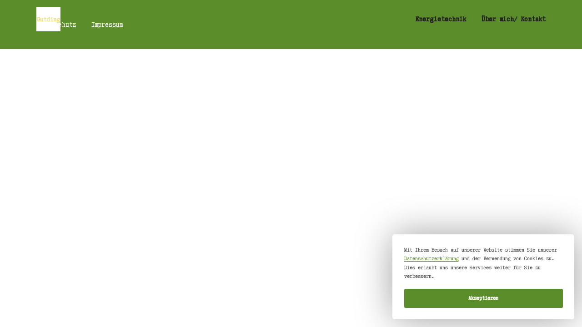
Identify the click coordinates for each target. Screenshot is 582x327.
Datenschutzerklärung (431, 258)
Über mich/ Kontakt (514, 19)
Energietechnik (441, 19)
